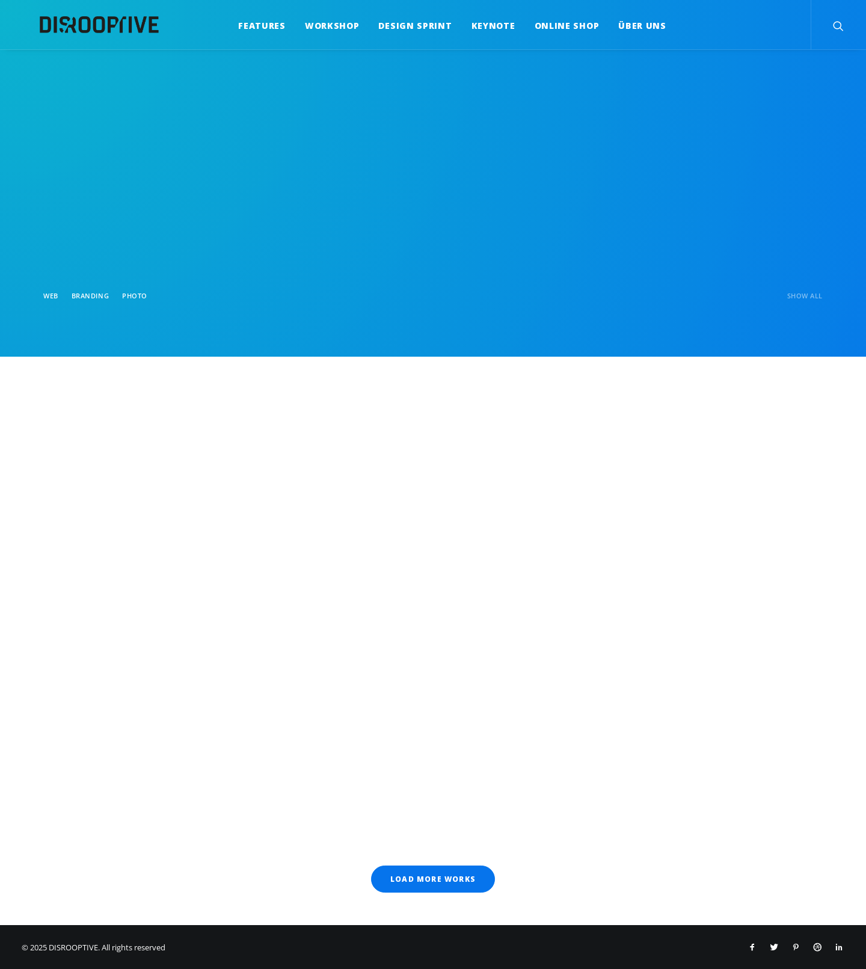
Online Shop (558, 25)
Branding (90, 296)
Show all (805, 296)
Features (253, 25)
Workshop (323, 25)
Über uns (633, 25)
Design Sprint (406, 25)
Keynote (484, 25)
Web (50, 296)
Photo (134, 296)
